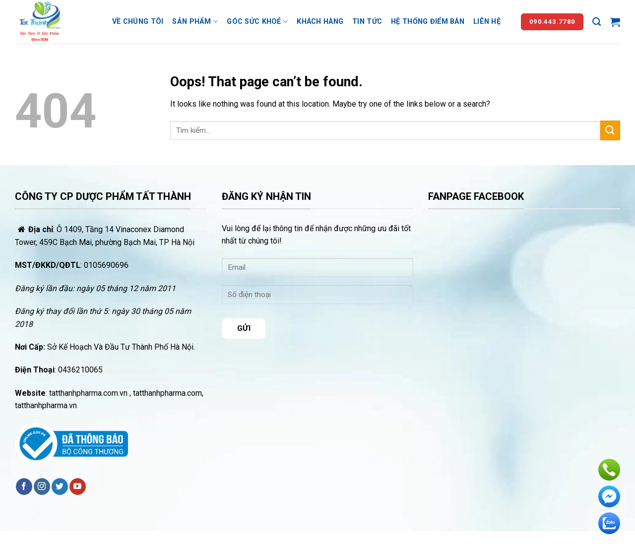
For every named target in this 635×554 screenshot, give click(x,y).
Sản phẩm (195, 21)
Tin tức (367, 21)
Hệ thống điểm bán (427, 21)
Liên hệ (487, 21)
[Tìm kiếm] (596, 22)
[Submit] (610, 130)
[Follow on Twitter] (60, 486)
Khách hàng (320, 21)
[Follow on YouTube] (77, 486)
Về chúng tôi (137, 21)
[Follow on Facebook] (24, 486)
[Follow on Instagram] (42, 486)
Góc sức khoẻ (257, 21)
